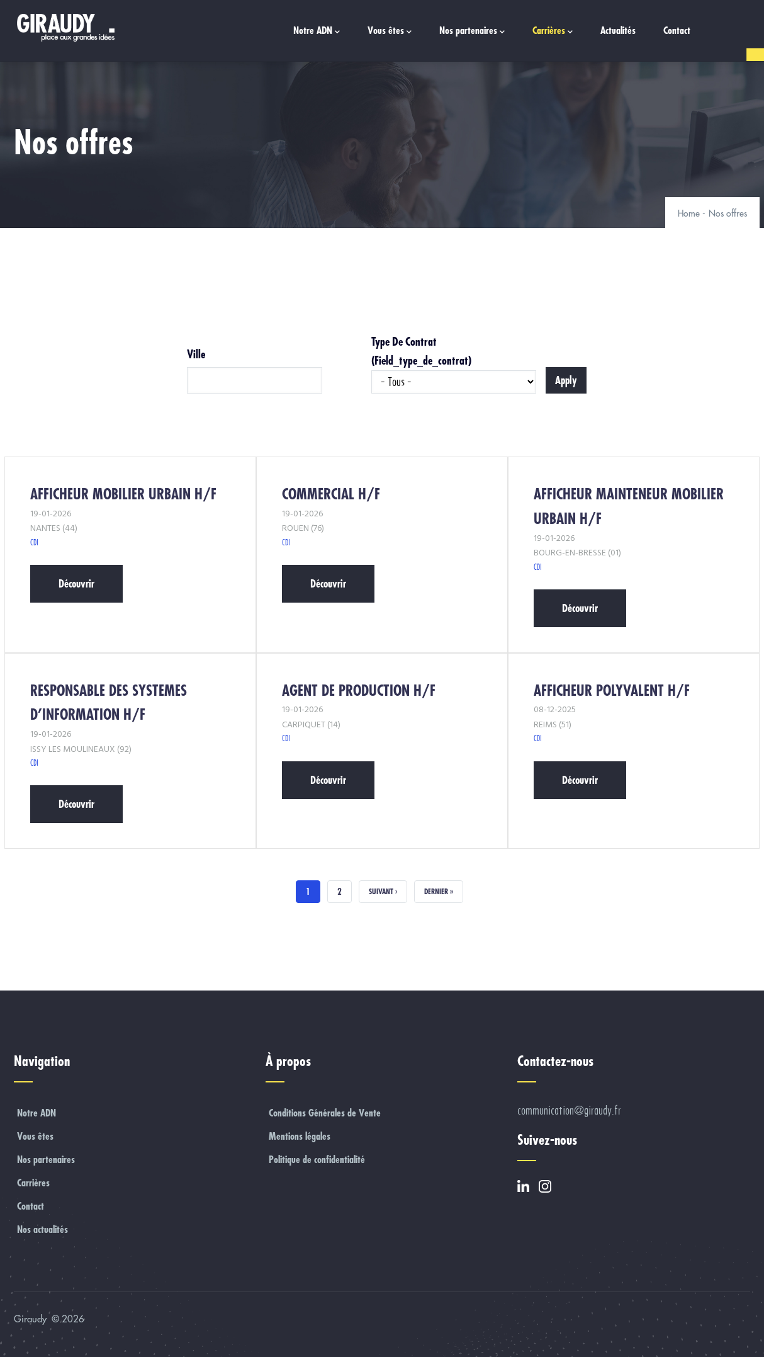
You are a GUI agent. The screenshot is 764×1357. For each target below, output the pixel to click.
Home (689, 213)
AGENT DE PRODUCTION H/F (358, 690)
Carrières (552, 31)
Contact (676, 30)
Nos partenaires (472, 31)
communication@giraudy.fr (569, 1110)
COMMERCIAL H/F (331, 494)
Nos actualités (42, 1229)
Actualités (618, 30)
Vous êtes (390, 31)
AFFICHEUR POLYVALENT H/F (612, 690)
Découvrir (76, 583)
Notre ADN (316, 31)
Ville (196, 354)
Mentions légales (299, 1136)
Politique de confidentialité (317, 1159)
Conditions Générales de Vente (325, 1112)
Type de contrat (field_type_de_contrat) (421, 351)
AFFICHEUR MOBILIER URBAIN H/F (123, 494)
